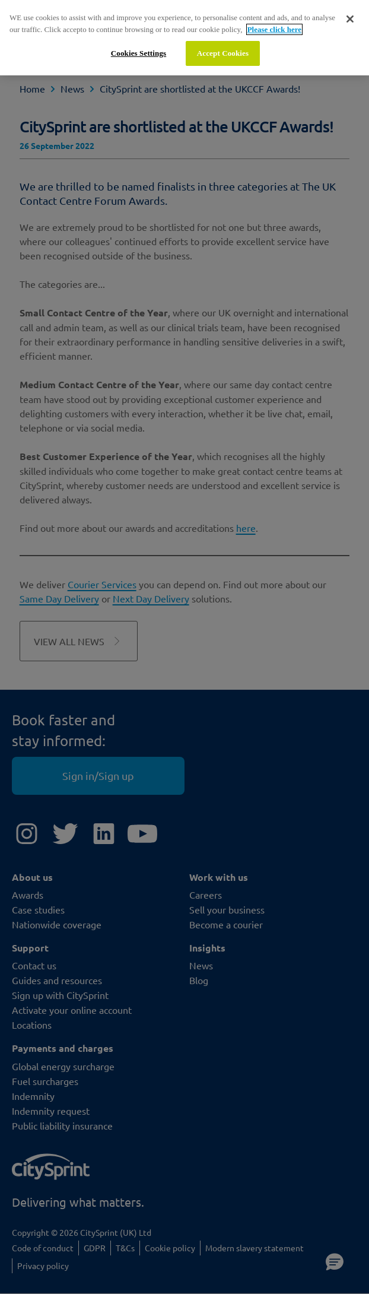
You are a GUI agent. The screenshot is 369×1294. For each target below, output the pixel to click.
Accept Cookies (223, 53)
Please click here (274, 29)
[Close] (350, 19)
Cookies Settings (138, 53)
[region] (184, 37)
